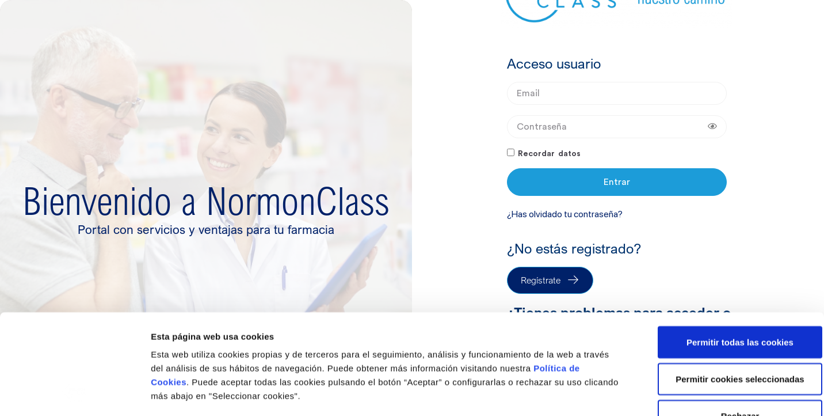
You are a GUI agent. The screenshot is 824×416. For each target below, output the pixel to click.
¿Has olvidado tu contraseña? (565, 214)
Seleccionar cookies (193, 393)
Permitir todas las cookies (727, 249)
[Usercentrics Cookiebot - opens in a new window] (74, 393)
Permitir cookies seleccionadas (727, 286)
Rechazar (728, 323)
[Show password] (712, 126)
